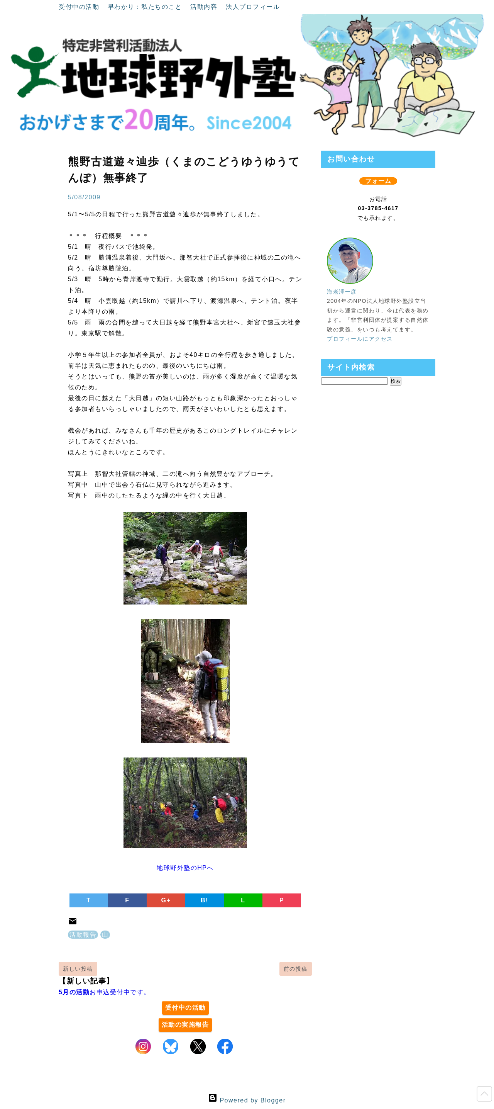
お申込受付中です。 (105, 992)
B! (204, 900)
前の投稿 (296, 969)
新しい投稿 (78, 969)
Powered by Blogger (247, 1100)
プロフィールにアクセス (360, 339)
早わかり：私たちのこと (146, 6)
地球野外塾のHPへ (185, 867)
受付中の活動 (80, 6)
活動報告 (82, 934)
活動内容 (205, 6)
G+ (166, 900)
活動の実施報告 (185, 1024)
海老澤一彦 (342, 292)
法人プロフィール (253, 6)
